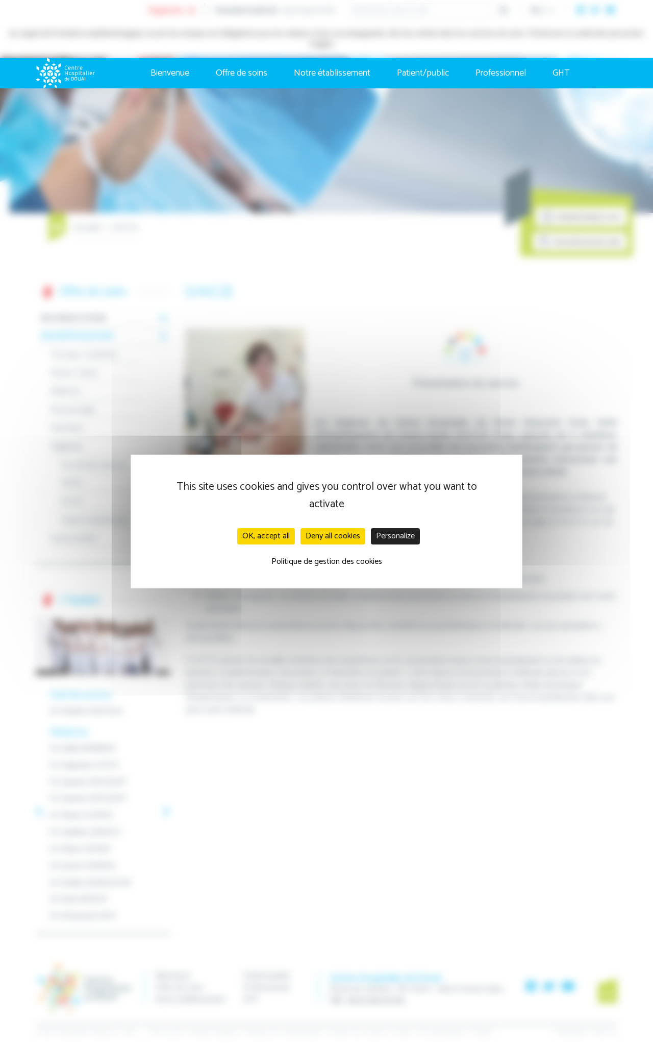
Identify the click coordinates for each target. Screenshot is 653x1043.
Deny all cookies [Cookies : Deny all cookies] (333, 536)
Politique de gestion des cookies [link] (326, 561)
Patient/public (423, 73)
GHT (561, 73)
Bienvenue (169, 73)
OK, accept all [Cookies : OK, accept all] (266, 536)
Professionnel (500, 73)
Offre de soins (241, 73)
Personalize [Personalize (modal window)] (395, 536)
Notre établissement (332, 73)
